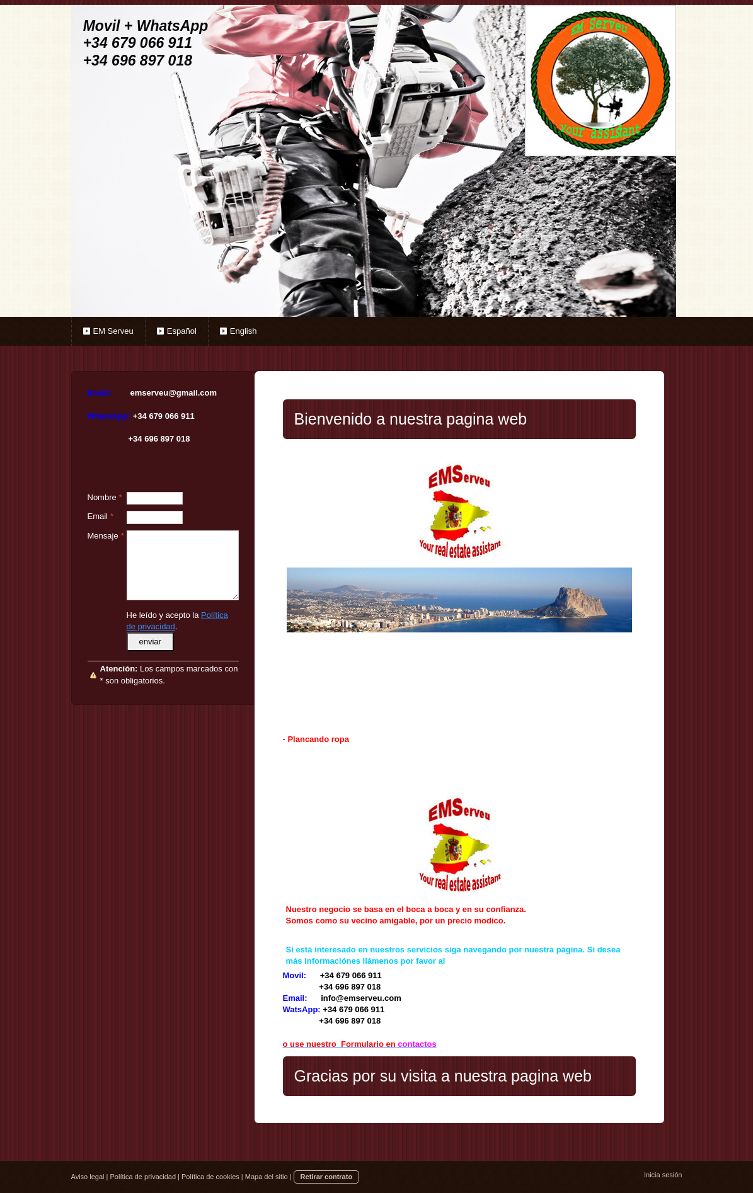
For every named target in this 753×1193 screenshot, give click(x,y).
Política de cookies (210, 1176)
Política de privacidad (143, 1176)
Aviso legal (88, 1176)
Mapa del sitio (266, 1176)
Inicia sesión (663, 1175)
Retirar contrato (327, 1176)
